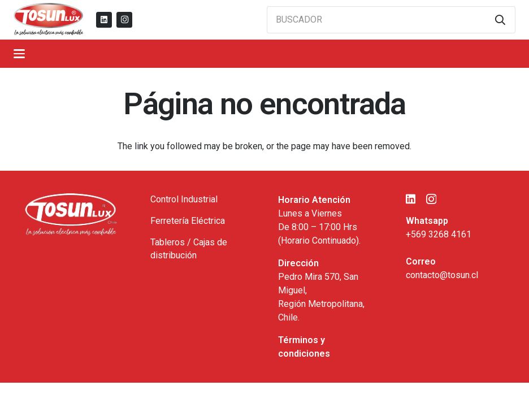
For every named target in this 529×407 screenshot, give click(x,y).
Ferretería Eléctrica (187, 220)
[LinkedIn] (104, 20)
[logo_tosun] (49, 20)
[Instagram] (124, 20)
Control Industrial (184, 199)
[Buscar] (500, 20)
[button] (19, 53)
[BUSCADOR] (391, 19)
